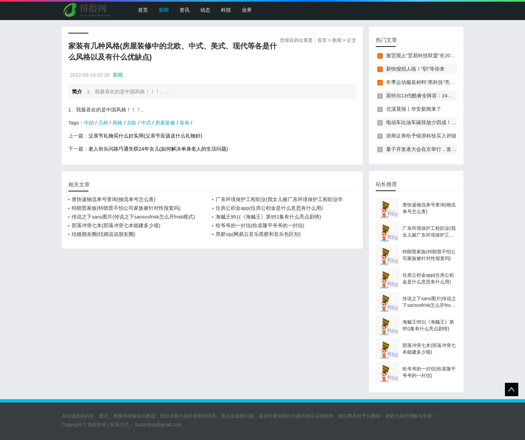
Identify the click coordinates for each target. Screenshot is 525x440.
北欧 (132, 122)
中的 (89, 122)
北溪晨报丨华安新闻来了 (413, 109)
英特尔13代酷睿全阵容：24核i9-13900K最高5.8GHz (444, 95)
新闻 (164, 10)
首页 (143, 10)
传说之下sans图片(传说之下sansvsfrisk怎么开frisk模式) (133, 216)
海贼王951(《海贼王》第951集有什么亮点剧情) (268, 216)
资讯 (184, 10)
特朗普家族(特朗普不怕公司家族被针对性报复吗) (126, 208)
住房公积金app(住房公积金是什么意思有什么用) (269, 208)
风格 (117, 122)
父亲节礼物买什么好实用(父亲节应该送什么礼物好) (145, 136)
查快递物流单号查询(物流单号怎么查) (113, 199)
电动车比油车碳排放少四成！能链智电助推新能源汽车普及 (451, 122)
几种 (103, 122)
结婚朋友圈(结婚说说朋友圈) (103, 234)
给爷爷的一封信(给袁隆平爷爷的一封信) (260, 225)
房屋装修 (165, 122)
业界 (247, 10)
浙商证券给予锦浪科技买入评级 (421, 136)
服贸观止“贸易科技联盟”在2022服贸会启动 (433, 55)
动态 (205, 10)
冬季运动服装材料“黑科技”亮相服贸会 (428, 82)
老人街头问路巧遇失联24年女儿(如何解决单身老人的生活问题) (158, 149)
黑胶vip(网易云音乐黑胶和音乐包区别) (258, 234)
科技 (226, 10)
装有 (184, 122)
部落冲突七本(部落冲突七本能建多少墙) (116, 225)
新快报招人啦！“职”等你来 (415, 69)
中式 (146, 122)
